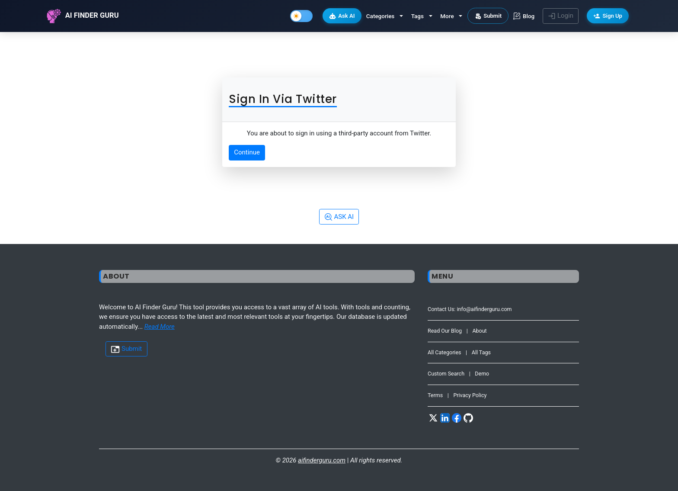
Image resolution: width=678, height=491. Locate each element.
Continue (247, 152)
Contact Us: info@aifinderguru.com (470, 309)
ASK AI (339, 217)
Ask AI (342, 16)
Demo (482, 373)
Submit (488, 16)
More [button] (447, 16)
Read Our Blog (445, 330)
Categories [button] (380, 16)
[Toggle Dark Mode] (301, 16)
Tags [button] (417, 16)
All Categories (444, 352)
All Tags (481, 352)
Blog (523, 16)
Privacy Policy (469, 395)
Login (560, 16)
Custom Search (446, 373)
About (479, 330)
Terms (435, 395)
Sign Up (607, 16)
